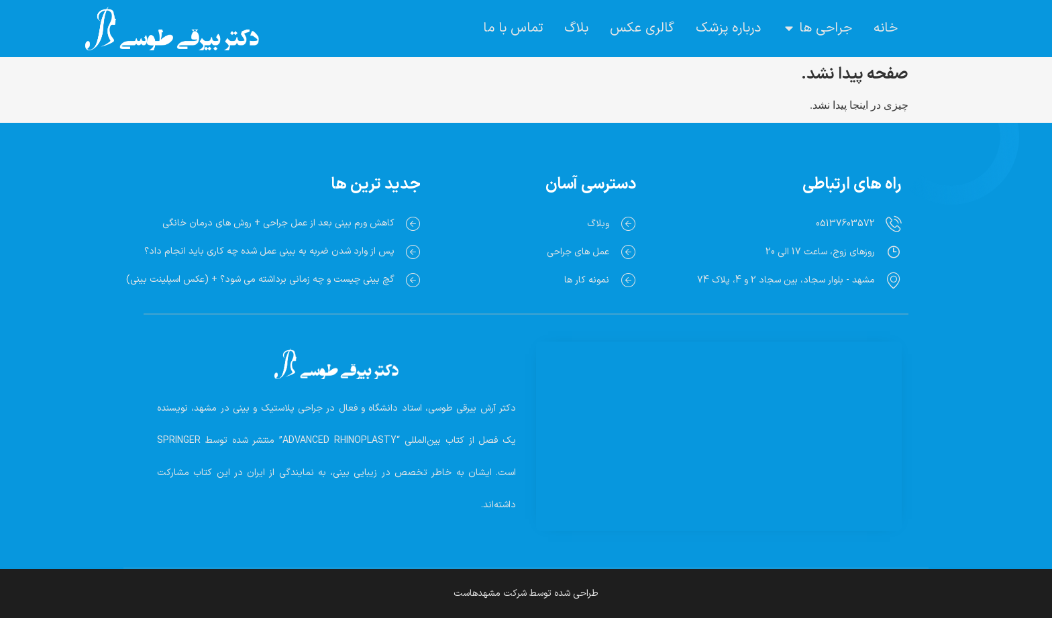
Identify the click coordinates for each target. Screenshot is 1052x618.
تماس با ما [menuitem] (513, 28)
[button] (789, 28)
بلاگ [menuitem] (576, 28)
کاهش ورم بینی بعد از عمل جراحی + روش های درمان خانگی (278, 223)
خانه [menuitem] (886, 28)
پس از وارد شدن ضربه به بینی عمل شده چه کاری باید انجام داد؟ (269, 251)
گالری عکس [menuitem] (642, 28)
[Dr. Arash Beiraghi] (719, 420)
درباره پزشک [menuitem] (728, 28)
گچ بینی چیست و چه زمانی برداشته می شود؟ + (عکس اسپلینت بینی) (260, 279)
